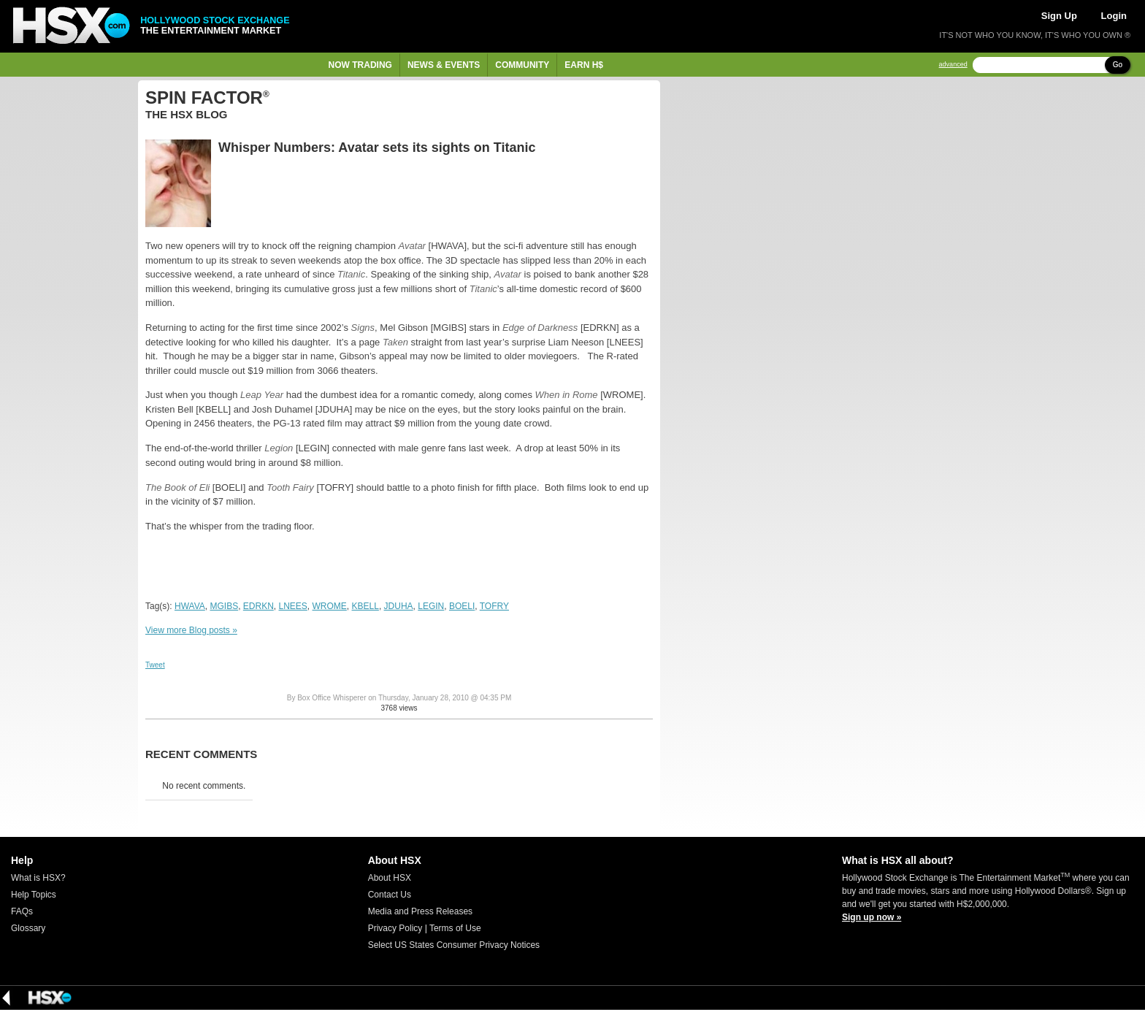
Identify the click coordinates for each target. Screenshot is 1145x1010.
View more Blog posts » (191, 630)
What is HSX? (38, 878)
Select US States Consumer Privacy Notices (454, 945)
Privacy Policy (395, 928)
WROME (330, 606)
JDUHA (398, 606)
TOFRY (494, 606)
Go (1117, 65)
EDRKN (258, 606)
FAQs (22, 911)
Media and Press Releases (420, 911)
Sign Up (1059, 15)
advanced (953, 64)
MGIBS (224, 606)
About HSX (389, 878)
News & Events (443, 65)
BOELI (462, 606)
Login (1114, 15)
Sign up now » (871, 917)
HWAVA (190, 606)
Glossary (28, 928)
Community (522, 65)
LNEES (293, 606)
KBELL (365, 606)
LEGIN (431, 606)
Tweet (155, 665)
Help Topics (33, 895)
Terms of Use (455, 928)
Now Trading (360, 65)
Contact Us (389, 895)
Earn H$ (583, 65)
